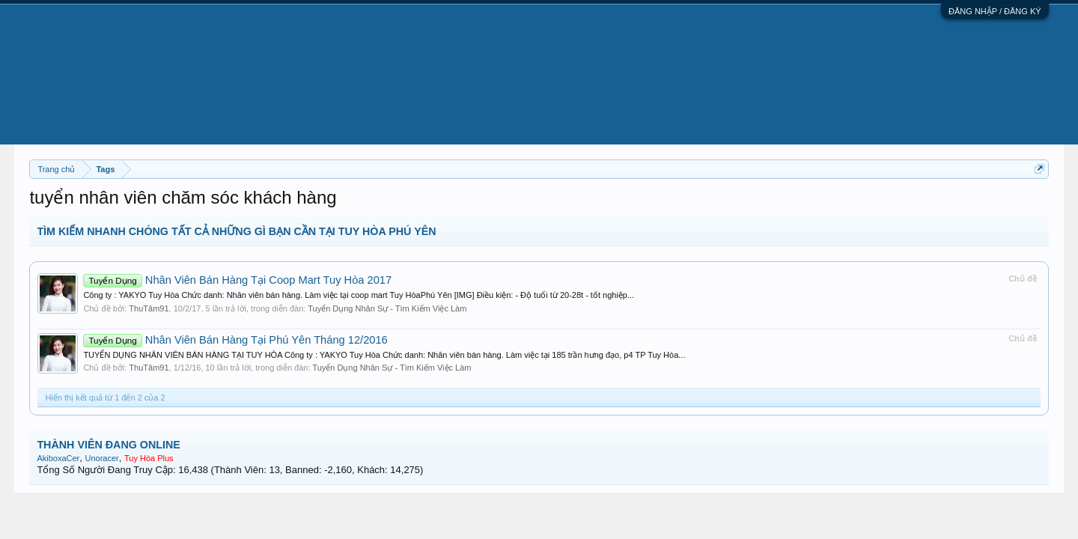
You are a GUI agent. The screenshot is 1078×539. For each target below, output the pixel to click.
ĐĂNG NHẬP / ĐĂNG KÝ (994, 11)
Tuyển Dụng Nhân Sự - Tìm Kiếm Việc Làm (387, 308)
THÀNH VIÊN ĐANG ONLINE (108, 445)
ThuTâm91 (148, 308)
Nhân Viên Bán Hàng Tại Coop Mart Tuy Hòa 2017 (237, 280)
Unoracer (101, 458)
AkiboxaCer (58, 458)
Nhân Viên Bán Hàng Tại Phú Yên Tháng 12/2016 (235, 340)
